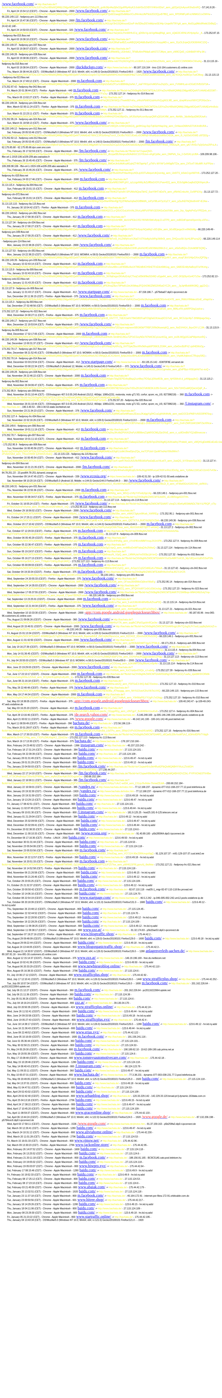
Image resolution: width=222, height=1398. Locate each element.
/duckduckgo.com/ (89, 67)
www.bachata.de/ (87, 1074)
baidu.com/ (87, 749)
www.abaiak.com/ (91, 1187)
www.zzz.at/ (92, 930)
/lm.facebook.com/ (89, 20)
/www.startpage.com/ (94, 292)
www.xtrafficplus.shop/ (91, 975)
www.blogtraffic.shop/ (98, 934)
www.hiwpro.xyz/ (92, 1166)
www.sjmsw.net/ (87, 1140)
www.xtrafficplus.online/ (94, 1007)
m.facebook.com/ (92, 850)
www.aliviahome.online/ (94, 1132)
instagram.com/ (92, 745)
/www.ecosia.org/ (93, 476)
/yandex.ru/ (86, 787)
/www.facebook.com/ (18, 4)
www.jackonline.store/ (92, 1145)
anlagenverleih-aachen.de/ (165, 951)
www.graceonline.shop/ (93, 1112)
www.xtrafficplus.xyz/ (93, 1019)
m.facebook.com (89, 81)
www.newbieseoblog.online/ (99, 966)
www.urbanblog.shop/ (92, 1096)
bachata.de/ (81, 723)
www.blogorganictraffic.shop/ (99, 947)
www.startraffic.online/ (93, 1217)
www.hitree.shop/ (90, 1200)
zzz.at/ (80, 1003)
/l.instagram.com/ (198, 403)
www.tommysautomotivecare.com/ (100, 1057)
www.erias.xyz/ (87, 1032)
